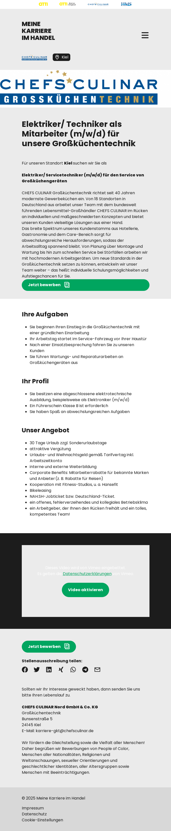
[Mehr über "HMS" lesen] (126, 4)
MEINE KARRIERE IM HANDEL (38, 31)
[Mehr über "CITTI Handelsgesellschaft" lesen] (43, 4)
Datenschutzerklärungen (87, 574)
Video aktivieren (85, 590)
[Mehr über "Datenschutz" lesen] (85, 814)
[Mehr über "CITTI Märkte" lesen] (67, 4)
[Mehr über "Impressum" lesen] (85, 808)
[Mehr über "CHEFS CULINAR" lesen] (98, 4)
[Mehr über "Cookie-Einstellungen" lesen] (85, 820)
